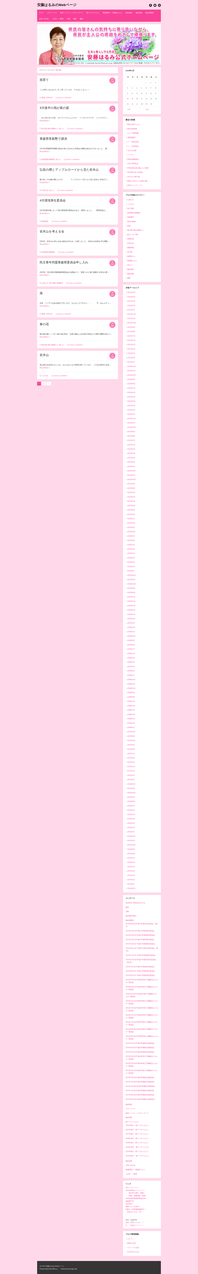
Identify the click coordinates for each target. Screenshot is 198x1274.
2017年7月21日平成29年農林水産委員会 (140, 1090)
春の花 (44, 324)
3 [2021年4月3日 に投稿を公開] (155, 83)
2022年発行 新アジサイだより (137, 1156)
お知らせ (45, 283)
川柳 (68, 19)
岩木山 (44, 355)
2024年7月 (131, 388)
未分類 (129, 252)
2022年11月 (131, 475)
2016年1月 (130, 832)
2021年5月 (131, 553)
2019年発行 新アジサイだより (137, 1143)
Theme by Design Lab (69, 1269)
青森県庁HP (130, 1201)
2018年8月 (131, 697)
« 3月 (129, 109)
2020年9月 (131, 588)
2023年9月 (131, 432)
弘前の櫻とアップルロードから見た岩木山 (69, 169)
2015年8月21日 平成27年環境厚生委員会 (140, 971)
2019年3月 (131, 666)
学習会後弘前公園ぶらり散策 (138, 168)
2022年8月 (131, 488)
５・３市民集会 (133, 146)
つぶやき (45, 376)
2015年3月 (131, 875)
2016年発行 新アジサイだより (137, 1130)
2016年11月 (131, 788)
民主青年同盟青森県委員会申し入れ (64, 262)
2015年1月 (130, 884)
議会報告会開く (131, 916)
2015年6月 (131, 862)
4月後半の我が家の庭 (54, 108)
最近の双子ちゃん (133, 124)
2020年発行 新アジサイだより (137, 1147)
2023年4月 (131, 453)
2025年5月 (131, 344)
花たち (61, 128)
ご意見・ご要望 (57, 19)
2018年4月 (131, 714)
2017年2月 (131, 775)
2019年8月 (131, 645)
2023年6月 (131, 445)
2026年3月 (131, 301)
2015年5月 (131, 867)
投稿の (131, 1243)
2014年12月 (131, 888)
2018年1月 (130, 727)
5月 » (147, 109)
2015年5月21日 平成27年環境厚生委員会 (140, 944)
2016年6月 (131, 810)
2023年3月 (131, 458)
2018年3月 (131, 719)
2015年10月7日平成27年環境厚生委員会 (140, 931)
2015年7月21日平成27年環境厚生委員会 (140, 967)
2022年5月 (131, 501)
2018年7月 (131, 701)
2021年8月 (131, 540)
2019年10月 (131, 636)
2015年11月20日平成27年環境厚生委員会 (140, 935)
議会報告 (129, 13)
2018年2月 (131, 723)
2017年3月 (131, 771)
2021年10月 (131, 532)
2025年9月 (131, 327)
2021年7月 (131, 545)
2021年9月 (131, 536)
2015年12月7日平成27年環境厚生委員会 (140, 939)
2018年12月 (131, 679)
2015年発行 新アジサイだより (137, 1125)
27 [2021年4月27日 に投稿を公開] (137, 104)
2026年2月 (131, 305)
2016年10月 (131, 793)
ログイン (130, 1239)
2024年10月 (131, 375)
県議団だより (132, 261)
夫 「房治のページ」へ (135, 1225)
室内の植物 (131, 221)
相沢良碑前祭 (132, 129)
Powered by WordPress (49, 1269)
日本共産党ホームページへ (135, 1190)
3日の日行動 (131, 150)
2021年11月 (131, 527)
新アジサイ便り (133, 234)
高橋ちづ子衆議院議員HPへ (136, 1209)
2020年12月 (131, 575)
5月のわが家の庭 (133, 177)
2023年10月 (131, 427)
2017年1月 (130, 780)
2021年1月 (130, 571)
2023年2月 (131, 462)
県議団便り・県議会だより (112, 13)
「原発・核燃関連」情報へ (137, 1196)
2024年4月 (131, 401)
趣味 (81, 19)
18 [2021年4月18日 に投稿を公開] (127, 99)
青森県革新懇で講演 (53, 138)
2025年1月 (131, 362)
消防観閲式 (131, 137)
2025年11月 (131, 318)
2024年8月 (131, 384)
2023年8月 (131, 436)
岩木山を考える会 (52, 231)
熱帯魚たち (131, 256)
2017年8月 (131, 749)
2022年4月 (131, 506)
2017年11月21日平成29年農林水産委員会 (140, 1047)
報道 (75, 19)
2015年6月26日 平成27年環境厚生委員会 (140, 955)
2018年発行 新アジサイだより (137, 1138)
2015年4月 (131, 871)
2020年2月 (131, 619)
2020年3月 (131, 614)
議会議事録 (149, 13)
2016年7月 (131, 806)
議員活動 (139, 13)
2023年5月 (131, 449)
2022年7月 (131, 492)
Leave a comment (63, 98)
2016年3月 (131, 823)
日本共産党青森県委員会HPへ (136, 1198)
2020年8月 (131, 592)
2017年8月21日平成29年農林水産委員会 (140, 1095)
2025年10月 (131, 323)
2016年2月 (131, 827)
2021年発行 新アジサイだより (137, 1151)
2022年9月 (131, 484)
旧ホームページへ (132, 1187)
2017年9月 (131, 745)
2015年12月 (131, 836)
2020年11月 (131, 579)
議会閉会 (129, 1104)
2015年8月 (131, 854)
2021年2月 (131, 566)
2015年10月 (131, 845)
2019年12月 (131, 627)
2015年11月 (131, 840)
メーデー (130, 155)
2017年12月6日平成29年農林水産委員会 (140, 1052)
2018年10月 (131, 688)
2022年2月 (131, 514)
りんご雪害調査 (133, 133)
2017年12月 (131, 732)
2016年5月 (131, 814)
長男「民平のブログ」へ (135, 1222)
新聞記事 (130, 239)
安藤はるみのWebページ (57, 5)
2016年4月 (131, 819)
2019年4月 (131, 662)
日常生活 (49, 98)
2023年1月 (131, 466)
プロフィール (52, 13)
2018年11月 (131, 684)
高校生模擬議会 (133, 159)
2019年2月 (131, 671)
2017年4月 (131, 767)
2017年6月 (131, 758)
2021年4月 (131, 558)
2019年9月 (131, 640)
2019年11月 (131, 632)
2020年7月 (131, 597)
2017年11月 (131, 736)
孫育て (44, 80)
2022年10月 (131, 479)
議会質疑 (129, 1161)
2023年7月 (131, 440)
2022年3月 (131, 510)
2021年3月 (131, 562)
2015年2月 (131, 880)
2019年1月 (130, 675)
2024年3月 (131, 405)
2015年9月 (131, 849)
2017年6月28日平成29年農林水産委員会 (140, 1086)
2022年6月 (131, 497)
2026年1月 (131, 310)
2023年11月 (131, 423)
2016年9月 (131, 797)
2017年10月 (131, 740)
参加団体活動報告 (48, 159)
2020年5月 (131, 606)
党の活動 (52, 283)
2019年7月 (131, 649)
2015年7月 (131, 858)
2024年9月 (131, 379)
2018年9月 (131, 693)
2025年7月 (131, 336)
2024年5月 (131, 397)
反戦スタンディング (134, 185)
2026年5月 (131, 292)
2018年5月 (131, 710)
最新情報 (130, 247)
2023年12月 (131, 419)
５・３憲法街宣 (133, 142)
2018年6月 (131, 706)
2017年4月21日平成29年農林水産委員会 (140, 1077)
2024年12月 (131, 366)
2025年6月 (131, 340)
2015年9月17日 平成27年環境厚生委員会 (140, 975)
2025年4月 (131, 349)
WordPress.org (133, 1252)
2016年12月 (131, 784)
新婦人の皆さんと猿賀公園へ (138, 181)
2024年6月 (131, 392)
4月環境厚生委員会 (53, 200)
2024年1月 (131, 414)
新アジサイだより (93, 13)
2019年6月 (131, 653)
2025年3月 (131, 353)
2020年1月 (131, 623)
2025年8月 (131, 331)
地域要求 (59, 283)
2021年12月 (131, 523)
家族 (43, 98)
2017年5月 (131, 762)
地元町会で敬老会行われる (135, 903)
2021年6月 (131, 549)
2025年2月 (131, 358)
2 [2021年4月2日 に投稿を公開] (150, 83)
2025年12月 (131, 314)
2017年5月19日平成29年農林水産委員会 (140, 1082)
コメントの (133, 1247)
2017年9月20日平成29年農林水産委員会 (140, 1099)
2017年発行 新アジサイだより (137, 1134)
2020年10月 (131, 584)
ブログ (41, 13)
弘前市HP (129, 1204)
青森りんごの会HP (132, 1206)
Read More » (45, 121)
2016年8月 (131, 801)
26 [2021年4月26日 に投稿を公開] (132, 104)
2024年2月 (131, 410)
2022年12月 (131, 471)
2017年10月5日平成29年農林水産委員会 (140, 1043)
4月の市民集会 (132, 163)
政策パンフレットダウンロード (71, 13)
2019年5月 (131, 658)
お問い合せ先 (44, 19)
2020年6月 (131, 601)
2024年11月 (131, 371)
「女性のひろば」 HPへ (134, 1212)
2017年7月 (131, 754)
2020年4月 (131, 610)
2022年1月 (131, 519)
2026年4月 (131, 297)
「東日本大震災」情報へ (136, 1193)
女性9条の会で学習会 (135, 172)
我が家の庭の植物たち (50, 128)
